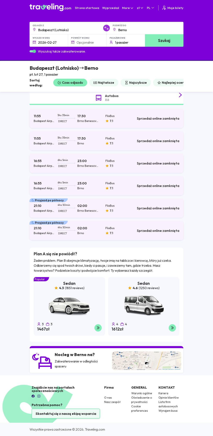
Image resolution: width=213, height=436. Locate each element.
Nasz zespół (112, 402)
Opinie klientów (169, 397)
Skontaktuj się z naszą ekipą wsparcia (66, 413)
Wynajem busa (168, 411)
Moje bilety (172, 7)
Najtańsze (103, 82)
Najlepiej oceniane (174, 82)
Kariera (163, 393)
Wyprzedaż (110, 8)
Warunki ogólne (141, 393)
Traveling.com (95, 429)
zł (140, 8)
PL (151, 8)
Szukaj (164, 40)
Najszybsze (136, 82)
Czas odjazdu (70, 82)
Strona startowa (87, 8)
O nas (108, 397)
